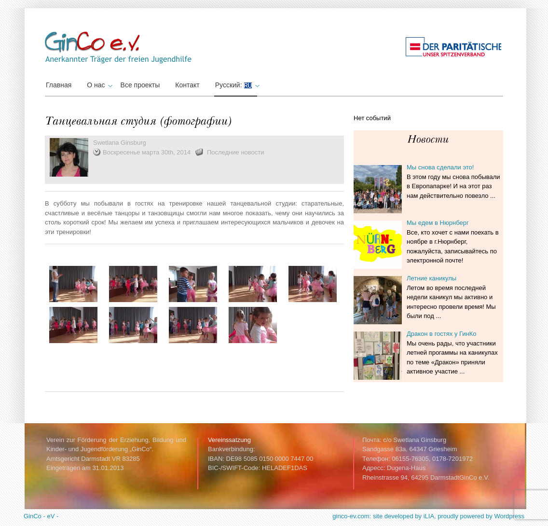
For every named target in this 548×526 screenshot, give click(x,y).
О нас (98, 85)
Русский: (236, 85)
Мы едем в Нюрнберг (438, 222)
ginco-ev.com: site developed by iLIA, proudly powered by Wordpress (428, 516)
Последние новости (235, 152)
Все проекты (140, 85)
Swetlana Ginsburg (119, 142)
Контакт (187, 85)
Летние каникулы (431, 278)
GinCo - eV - (41, 516)
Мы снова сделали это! (440, 167)
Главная (58, 85)
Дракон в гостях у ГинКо (442, 333)
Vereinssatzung (229, 439)
